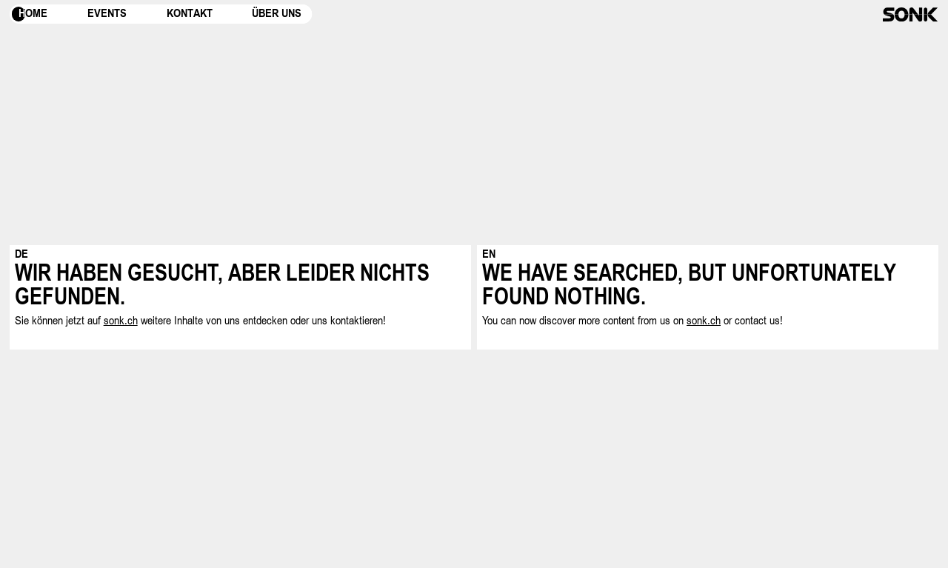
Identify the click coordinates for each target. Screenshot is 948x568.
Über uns (276, 14)
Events (107, 14)
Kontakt (190, 14)
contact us (757, 320)
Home (33, 14)
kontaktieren (356, 320)
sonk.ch (121, 320)
